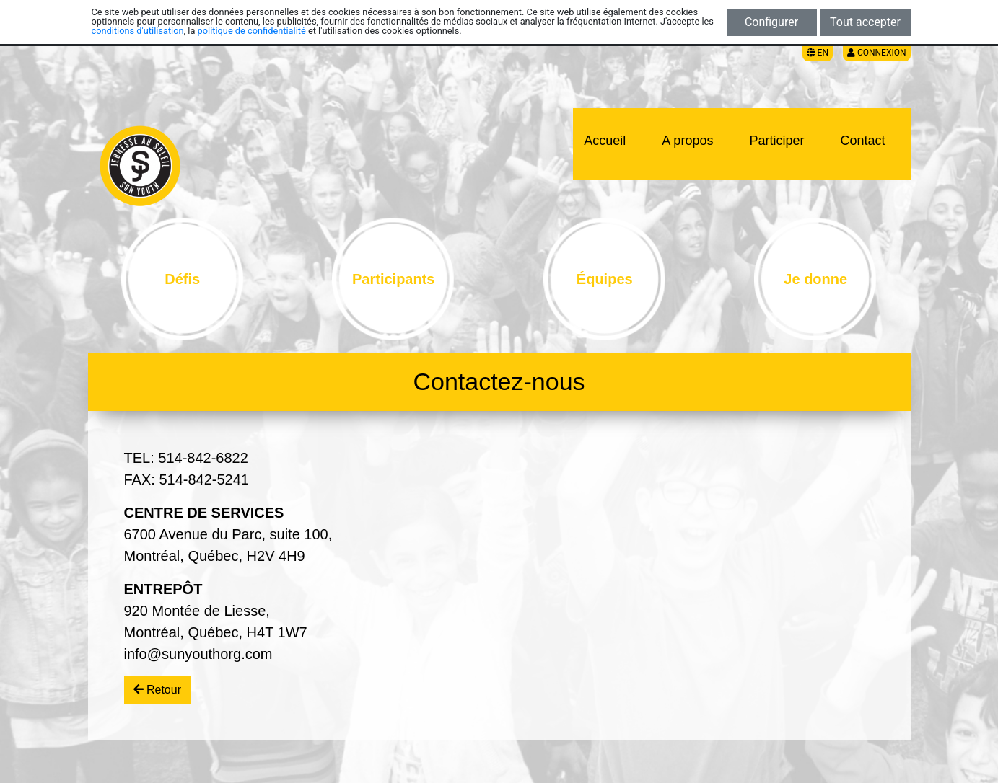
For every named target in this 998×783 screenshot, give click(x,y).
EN (817, 53)
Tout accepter (865, 22)
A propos (687, 140)
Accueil (605, 140)
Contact (862, 140)
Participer (776, 140)
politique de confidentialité (252, 30)
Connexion (876, 53)
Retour (157, 690)
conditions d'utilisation (138, 30)
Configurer (771, 22)
